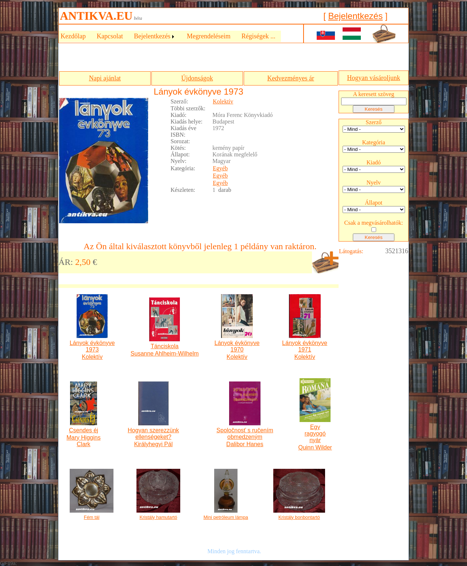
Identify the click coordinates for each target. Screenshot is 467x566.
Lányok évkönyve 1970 (237, 346)
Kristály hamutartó (158, 517)
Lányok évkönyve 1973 (92, 346)
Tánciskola (164, 346)
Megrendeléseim (209, 36)
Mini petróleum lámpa (226, 517)
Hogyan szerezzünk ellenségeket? (153, 433)
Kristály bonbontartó (299, 517)
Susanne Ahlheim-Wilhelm (165, 353)
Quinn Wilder (315, 447)
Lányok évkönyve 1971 (304, 346)
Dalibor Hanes (244, 444)
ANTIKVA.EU (96, 15)
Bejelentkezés (355, 16)
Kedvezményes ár (290, 78)
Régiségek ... (258, 36)
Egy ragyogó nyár (315, 433)
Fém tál (92, 517)
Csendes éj (83, 430)
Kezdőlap (73, 36)
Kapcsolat (110, 36)
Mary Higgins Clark (83, 440)
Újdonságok (197, 78)
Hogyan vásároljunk (373, 77)
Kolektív (223, 101)
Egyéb (220, 168)
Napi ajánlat (105, 78)
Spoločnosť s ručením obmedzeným (244, 433)
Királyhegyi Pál (153, 444)
